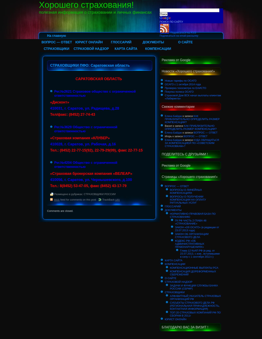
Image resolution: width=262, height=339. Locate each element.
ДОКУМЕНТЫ (153, 42)
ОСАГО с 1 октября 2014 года (183, 84)
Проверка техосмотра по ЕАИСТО (185, 88)
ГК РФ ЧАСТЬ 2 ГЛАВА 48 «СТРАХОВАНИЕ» (190, 222)
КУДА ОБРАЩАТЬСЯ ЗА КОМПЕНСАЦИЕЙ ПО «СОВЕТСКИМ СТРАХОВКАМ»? (192, 143)
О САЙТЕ (185, 42)
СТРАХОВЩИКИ (56, 49)
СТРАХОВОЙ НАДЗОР (91, 49)
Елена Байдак (173, 116)
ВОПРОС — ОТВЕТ (57, 42)
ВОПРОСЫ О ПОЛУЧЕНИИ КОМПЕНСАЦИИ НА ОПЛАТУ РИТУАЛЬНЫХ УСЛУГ (188, 199)
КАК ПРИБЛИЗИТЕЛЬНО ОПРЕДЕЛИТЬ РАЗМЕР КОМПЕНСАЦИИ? (192, 119)
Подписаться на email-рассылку (179, 35)
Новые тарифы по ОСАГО (180, 80)
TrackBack (111, 199)
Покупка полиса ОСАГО (179, 91)
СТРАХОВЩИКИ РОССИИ (100, 194)
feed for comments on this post (75, 199)
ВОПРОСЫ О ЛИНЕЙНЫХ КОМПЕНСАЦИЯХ (186, 191)
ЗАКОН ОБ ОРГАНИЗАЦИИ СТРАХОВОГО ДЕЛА (192, 235)
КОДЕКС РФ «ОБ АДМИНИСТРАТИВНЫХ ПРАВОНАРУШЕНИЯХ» (189, 243)
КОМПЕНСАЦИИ (158, 49)
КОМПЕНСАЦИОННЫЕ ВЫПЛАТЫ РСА (194, 267)
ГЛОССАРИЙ (121, 42)
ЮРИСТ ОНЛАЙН (89, 42)
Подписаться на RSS (178, 32)
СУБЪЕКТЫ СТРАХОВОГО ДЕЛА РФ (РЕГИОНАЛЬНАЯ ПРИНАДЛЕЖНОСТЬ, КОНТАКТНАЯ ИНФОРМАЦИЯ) (195, 305)
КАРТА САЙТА (126, 49)
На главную (56, 35)
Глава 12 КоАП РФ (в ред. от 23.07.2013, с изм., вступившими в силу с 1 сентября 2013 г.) (200, 253)
